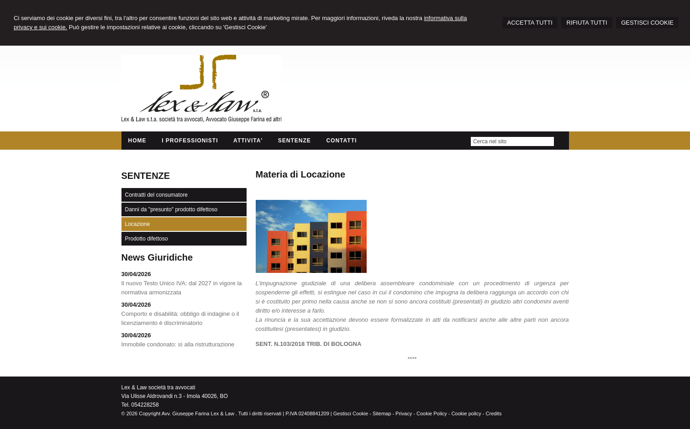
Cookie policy (466, 413)
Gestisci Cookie (350, 413)
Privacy (403, 413)
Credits (494, 413)
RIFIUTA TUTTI (586, 22)
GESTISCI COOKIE (647, 22)
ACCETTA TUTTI (530, 22)
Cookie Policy (431, 413)
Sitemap (382, 413)
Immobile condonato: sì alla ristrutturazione (178, 344)
